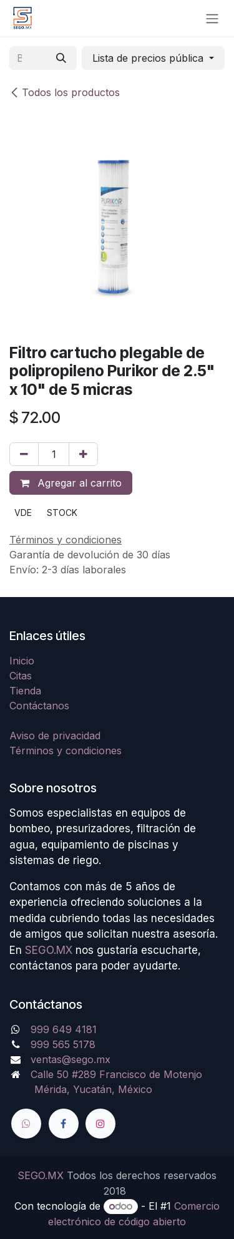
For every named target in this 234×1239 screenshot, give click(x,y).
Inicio (21, 660)
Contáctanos (39, 705)
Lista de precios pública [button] (149, 58)
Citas (20, 675)
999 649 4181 (64, 1029)
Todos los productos (64, 92)
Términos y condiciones (65, 750)
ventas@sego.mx (70, 1059)
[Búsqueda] (61, 58)
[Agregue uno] (83, 454)
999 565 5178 (63, 1044)
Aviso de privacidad (54, 735)
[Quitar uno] (24, 454)
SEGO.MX (48, 950)
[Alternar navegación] (212, 18)
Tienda (25, 690)
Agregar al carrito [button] (71, 483)
